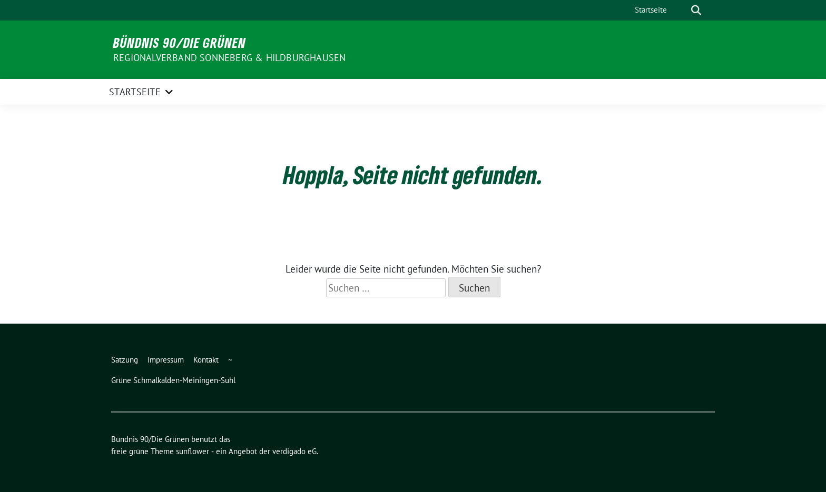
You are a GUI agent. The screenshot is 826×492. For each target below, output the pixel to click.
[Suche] (681, 10)
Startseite (651, 10)
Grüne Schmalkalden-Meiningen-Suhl (173, 380)
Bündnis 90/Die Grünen (179, 43)
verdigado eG (294, 451)
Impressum (166, 360)
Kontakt (206, 360)
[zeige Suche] (696, 10)
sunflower (192, 451)
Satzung (124, 360)
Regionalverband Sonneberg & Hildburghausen (229, 58)
